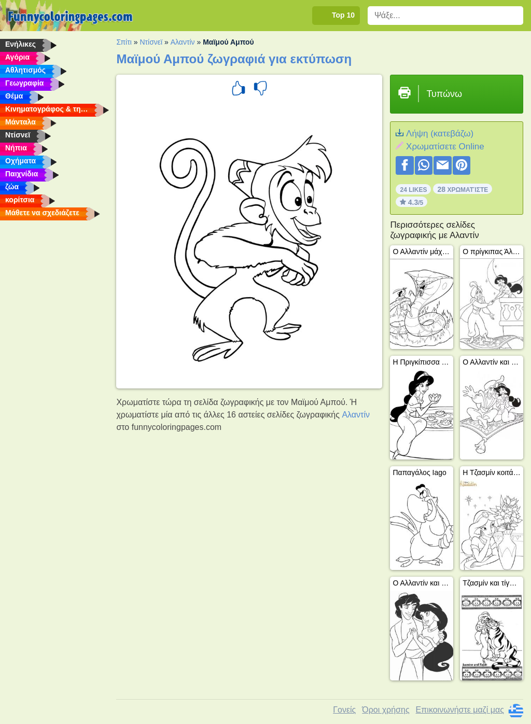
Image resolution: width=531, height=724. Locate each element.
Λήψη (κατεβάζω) (439, 133)
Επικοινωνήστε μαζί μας (460, 709)
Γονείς (344, 709)
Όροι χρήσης (385, 709)
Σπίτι (123, 42)
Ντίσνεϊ (150, 42)
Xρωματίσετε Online (445, 146)
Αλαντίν (183, 42)
